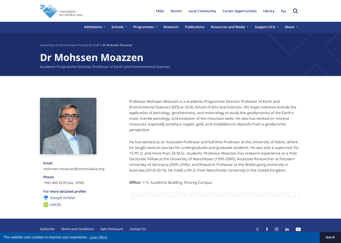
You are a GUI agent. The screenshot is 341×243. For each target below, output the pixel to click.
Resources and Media (228, 27)
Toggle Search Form (295, 11)
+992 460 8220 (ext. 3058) (63, 182)
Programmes (143, 27)
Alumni (176, 11)
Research (171, 27)
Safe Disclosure (111, 229)
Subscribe (47, 229)
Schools (118, 27)
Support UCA (265, 27)
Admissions (93, 27)
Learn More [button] (98, 237)
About (289, 27)
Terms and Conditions (77, 229)
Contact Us (138, 229)
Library (268, 11)
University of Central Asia (57, 45)
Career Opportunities (239, 11)
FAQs (160, 11)
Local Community (202, 11)
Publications (194, 27)
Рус (283, 11)
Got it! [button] (330, 237)
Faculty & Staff (89, 45)
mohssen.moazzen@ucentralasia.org (73, 168)
